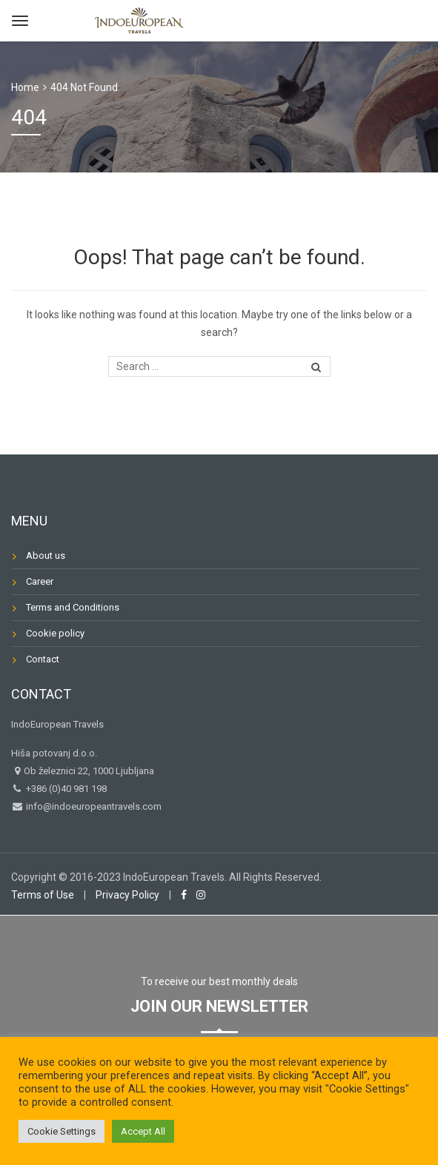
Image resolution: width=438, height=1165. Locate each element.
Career (39, 581)
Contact (42, 659)
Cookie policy (55, 633)
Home (25, 87)
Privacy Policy (127, 895)
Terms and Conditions (72, 607)
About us (45, 555)
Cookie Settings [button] (61, 1131)
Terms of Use (42, 895)
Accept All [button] (143, 1131)
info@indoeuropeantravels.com (93, 806)
